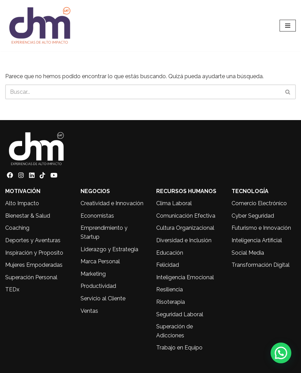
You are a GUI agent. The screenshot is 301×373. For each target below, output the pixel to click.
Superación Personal (31, 277)
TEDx (12, 289)
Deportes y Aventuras (32, 240)
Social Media (248, 252)
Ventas (89, 311)
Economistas (97, 215)
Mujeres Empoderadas (34, 265)
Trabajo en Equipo (179, 347)
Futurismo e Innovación (261, 228)
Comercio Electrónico (259, 203)
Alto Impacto (22, 203)
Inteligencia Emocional (185, 277)
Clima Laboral (174, 203)
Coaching (17, 228)
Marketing (93, 274)
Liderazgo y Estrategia (109, 249)
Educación (169, 252)
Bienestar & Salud (27, 215)
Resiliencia (169, 289)
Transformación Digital (261, 265)
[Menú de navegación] (288, 25)
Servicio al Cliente (103, 298)
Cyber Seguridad (253, 215)
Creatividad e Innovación (112, 203)
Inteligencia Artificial (257, 240)
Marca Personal (100, 261)
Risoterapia (170, 302)
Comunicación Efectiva (185, 215)
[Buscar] (142, 91)
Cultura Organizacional (185, 228)
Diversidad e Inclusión (183, 240)
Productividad (98, 286)
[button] (281, 353)
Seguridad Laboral (179, 314)
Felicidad (167, 265)
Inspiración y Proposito (34, 252)
